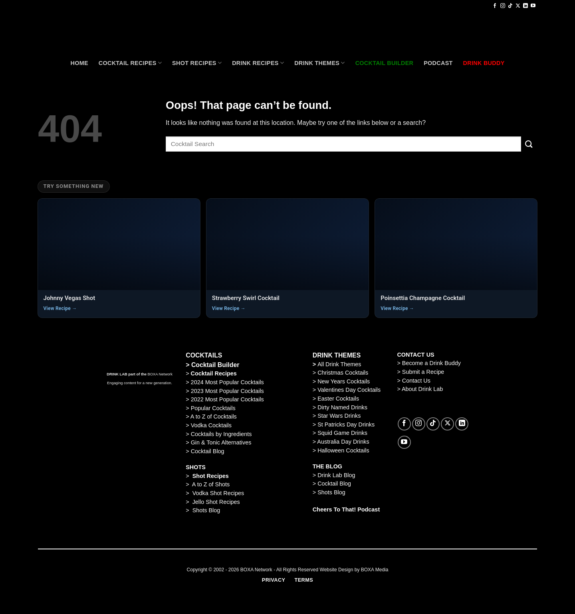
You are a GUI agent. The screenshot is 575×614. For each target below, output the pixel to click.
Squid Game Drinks (342, 433)
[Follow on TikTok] (510, 6)
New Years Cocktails (343, 381)
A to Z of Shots (211, 484)
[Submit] (529, 144)
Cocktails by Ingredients (221, 434)
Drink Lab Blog (336, 475)
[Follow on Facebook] (494, 6)
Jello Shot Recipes (216, 502)
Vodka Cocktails (211, 425)
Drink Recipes (258, 63)
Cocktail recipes (130, 63)
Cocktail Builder (215, 364)
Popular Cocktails (213, 408)
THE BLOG (327, 466)
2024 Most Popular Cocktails (226, 382)
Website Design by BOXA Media (354, 570)
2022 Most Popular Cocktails (227, 399)
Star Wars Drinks (339, 416)
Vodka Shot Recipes (218, 493)
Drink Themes (319, 63)
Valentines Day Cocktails (349, 390)
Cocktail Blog (207, 451)
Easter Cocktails (338, 398)
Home (79, 63)
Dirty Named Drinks (342, 407)
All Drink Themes (339, 364)
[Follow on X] (518, 6)
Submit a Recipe (423, 372)
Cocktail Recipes (213, 373)
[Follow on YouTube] (533, 6)
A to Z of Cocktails (213, 416)
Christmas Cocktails (342, 372)
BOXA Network (160, 374)
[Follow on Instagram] (502, 6)
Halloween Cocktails (343, 450)
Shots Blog (206, 510)
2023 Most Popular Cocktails (227, 391)
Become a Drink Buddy (431, 363)
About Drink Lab (422, 389)
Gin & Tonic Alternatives (221, 442)
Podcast (438, 63)
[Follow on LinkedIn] (525, 6)
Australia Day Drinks (343, 441)
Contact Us (416, 380)
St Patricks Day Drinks (346, 424)
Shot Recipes (197, 63)
